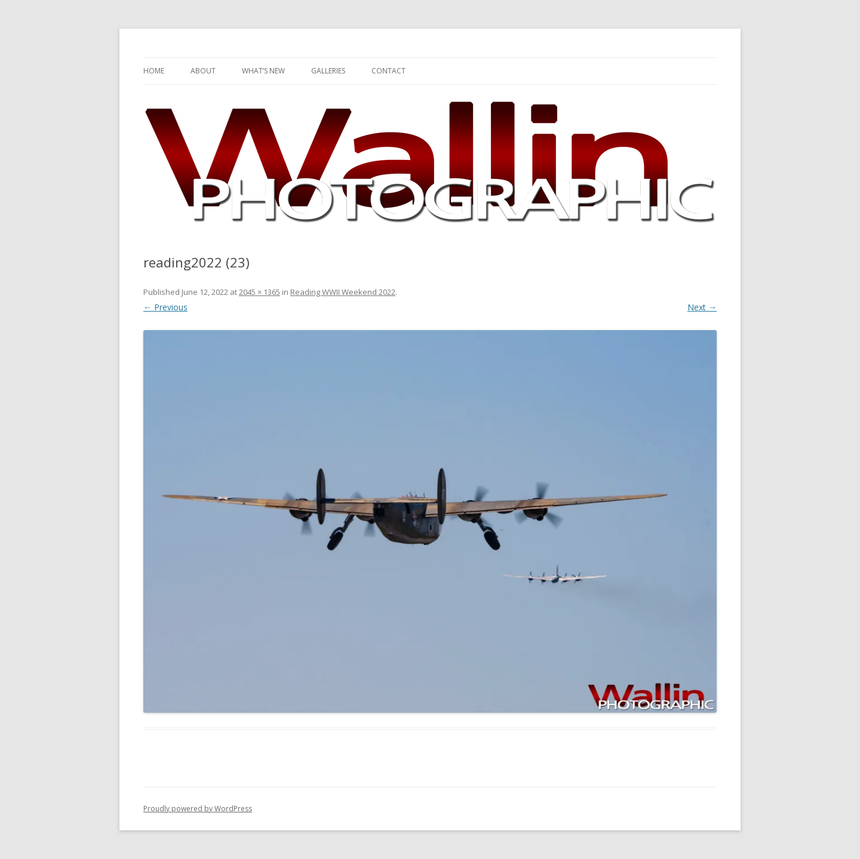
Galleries (328, 71)
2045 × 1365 (259, 292)
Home (153, 71)
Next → (702, 307)
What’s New (263, 71)
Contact (388, 71)
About (203, 71)
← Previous (165, 307)
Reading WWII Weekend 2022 (342, 292)
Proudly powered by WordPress (197, 808)
